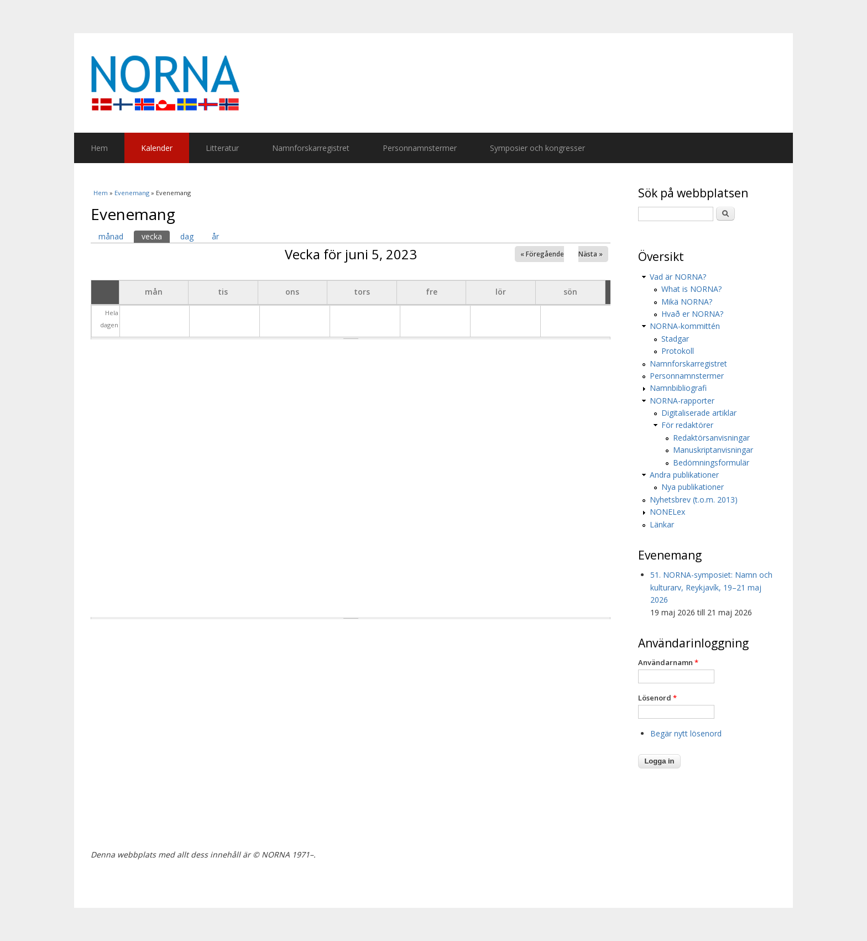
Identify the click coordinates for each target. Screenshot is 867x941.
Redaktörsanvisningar (711, 437)
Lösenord (657, 698)
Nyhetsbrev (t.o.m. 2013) (694, 499)
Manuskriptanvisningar (713, 450)
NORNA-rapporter (682, 400)
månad (110, 236)
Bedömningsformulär (711, 462)
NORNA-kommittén (685, 326)
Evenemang (131, 193)
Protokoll (677, 351)
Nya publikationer (692, 487)
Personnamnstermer (420, 148)
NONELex (667, 511)
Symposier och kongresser (537, 148)
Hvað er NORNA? (692, 314)
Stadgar (675, 338)
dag (187, 236)
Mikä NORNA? (686, 301)
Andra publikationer (684, 474)
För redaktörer (687, 425)
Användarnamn (668, 662)
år (215, 236)
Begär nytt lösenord (686, 733)
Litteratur (222, 148)
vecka (156, 236)
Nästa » (590, 254)
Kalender (157, 148)
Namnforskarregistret (310, 148)
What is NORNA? (691, 289)
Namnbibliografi (678, 388)
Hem (99, 148)
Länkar (662, 524)
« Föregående (542, 254)
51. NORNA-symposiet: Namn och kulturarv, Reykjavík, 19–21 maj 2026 (711, 587)
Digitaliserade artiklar (699, 412)
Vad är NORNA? (678, 276)
